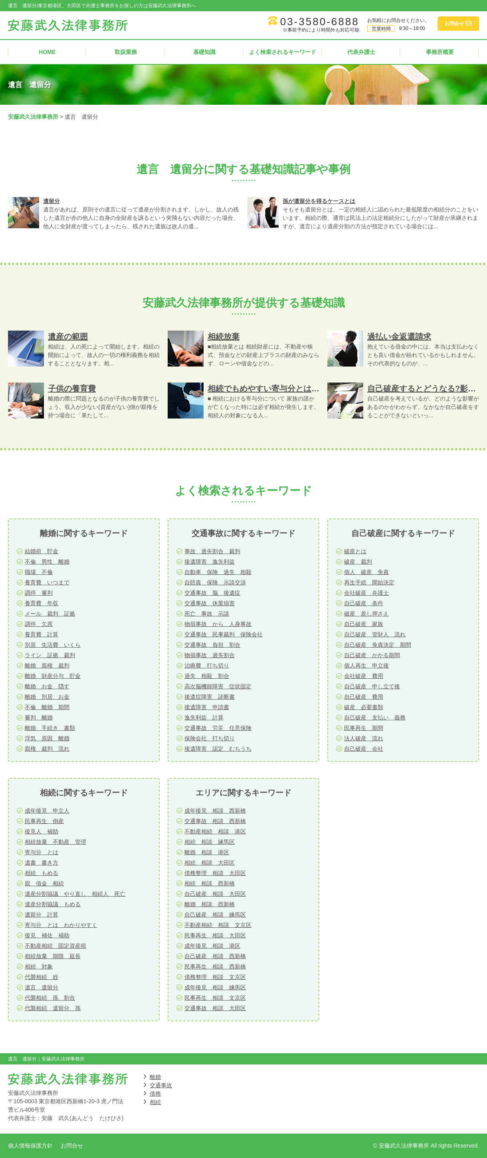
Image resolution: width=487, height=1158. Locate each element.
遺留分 (51, 201)
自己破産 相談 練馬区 (215, 914)
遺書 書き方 (41, 862)
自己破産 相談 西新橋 (215, 956)
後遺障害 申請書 (206, 707)
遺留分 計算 (41, 914)
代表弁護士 (361, 52)
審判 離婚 (39, 717)
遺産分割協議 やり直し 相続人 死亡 (75, 894)
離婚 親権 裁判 (47, 665)
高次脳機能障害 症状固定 (217, 686)
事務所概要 (440, 52)
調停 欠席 (39, 624)
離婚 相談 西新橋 (209, 904)
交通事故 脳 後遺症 (212, 593)
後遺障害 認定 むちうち (217, 748)
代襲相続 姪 (41, 977)
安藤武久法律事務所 (33, 117)
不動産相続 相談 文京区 (217, 925)
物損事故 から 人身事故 (217, 624)
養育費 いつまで (47, 582)
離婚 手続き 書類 (50, 728)
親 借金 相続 (44, 883)
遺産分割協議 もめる (53, 904)
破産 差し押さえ (366, 613)
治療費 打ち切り (206, 665)
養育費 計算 (41, 634)
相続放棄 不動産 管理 (55, 842)
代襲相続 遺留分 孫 (53, 1008)
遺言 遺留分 (41, 987)
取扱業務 (126, 52)
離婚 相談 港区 (206, 852)
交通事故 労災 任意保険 (217, 728)
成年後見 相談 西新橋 (215, 810)
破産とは (355, 551)
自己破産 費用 (363, 697)
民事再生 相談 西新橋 (215, 966)
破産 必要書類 (363, 707)
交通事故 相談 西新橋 (215, 821)
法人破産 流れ (363, 738)
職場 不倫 (39, 572)
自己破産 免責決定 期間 (377, 645)
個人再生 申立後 (366, 665)
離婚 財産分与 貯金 (53, 676)
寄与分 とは (41, 852)
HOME (47, 52)
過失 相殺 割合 (206, 676)
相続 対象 (39, 966)
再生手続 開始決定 (369, 582)
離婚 (155, 1077)
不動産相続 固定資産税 (55, 946)
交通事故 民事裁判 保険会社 (223, 634)
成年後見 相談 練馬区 (215, 987)
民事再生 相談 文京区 (215, 998)
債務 (155, 1093)
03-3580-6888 (319, 21)
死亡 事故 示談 (206, 613)
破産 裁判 (358, 561)
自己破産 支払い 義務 (375, 717)
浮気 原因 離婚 (47, 738)
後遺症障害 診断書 (209, 697)
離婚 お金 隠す (47, 686)
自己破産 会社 (363, 748)
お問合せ (72, 1145)
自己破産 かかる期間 (372, 655)
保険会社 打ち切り (209, 738)
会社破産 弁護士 (366, 593)
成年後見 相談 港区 (212, 946)
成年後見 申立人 (47, 810)
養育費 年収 (41, 603)
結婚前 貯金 (41, 551)
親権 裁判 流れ (47, 748)
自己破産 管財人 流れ (375, 634)
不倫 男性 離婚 (47, 561)
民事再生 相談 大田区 (215, 935)
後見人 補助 (41, 831)
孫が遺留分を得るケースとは (319, 201)
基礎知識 (204, 52)
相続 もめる (41, 873)
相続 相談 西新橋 (209, 883)
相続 (155, 1102)
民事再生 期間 (363, 728)
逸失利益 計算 (204, 717)
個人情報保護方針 (30, 1145)
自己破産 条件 (363, 603)
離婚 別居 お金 (47, 697)
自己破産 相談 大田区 (215, 894)
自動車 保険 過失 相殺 (217, 572)
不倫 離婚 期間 (47, 707)
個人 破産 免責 (366, 572)
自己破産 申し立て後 (372, 686)
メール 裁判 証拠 (50, 613)
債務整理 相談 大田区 (215, 873)
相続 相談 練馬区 (209, 842)
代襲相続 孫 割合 (50, 998)
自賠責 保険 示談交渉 (215, 582)
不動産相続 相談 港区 (215, 831)
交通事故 (161, 1085)
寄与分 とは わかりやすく (61, 925)
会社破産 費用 (363, 676)
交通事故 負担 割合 (212, 645)
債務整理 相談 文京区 (215, 977)
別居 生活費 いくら (53, 645)
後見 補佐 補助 (47, 935)
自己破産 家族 (363, 624)
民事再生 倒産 (44, 821)
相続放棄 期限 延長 (53, 956)
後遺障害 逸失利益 (209, 561)
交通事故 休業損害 (209, 603)
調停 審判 (39, 593)
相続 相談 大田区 (209, 862)
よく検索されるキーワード (282, 52)
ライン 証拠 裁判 (50, 655)
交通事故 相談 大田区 (215, 1008)
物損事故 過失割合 (209, 655)
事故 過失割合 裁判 (212, 551)
